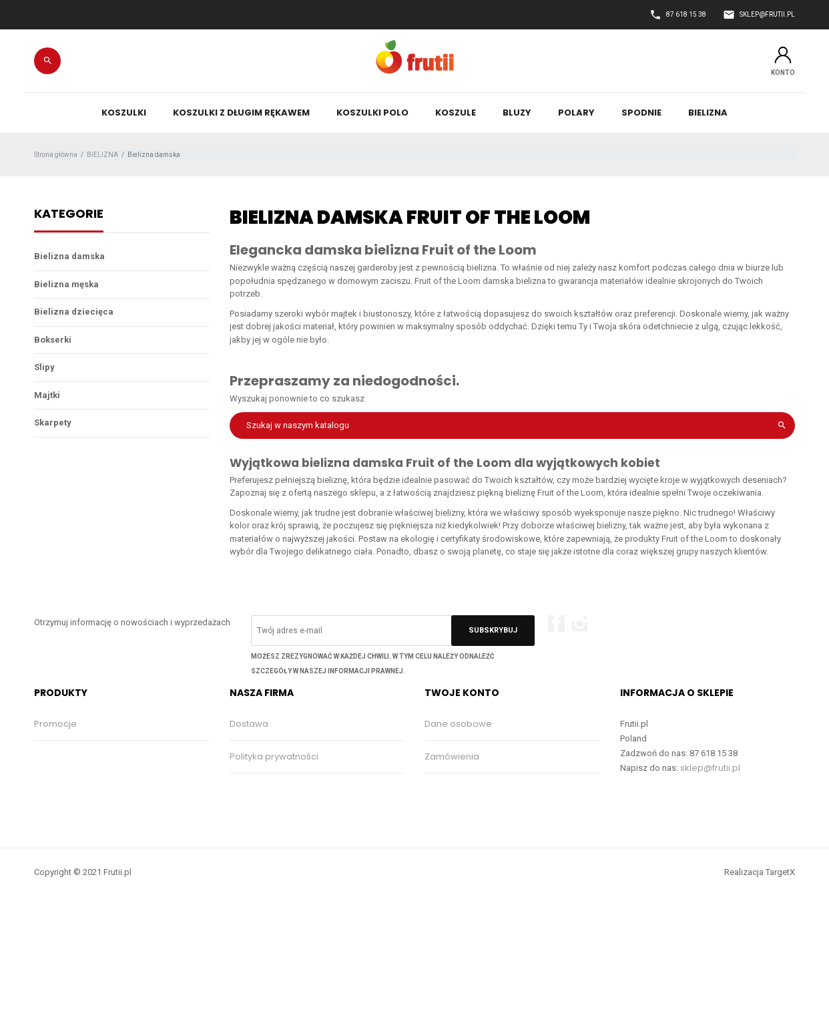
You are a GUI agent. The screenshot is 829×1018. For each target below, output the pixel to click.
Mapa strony (257, 854)
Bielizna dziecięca (73, 312)
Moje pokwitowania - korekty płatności (508, 789)
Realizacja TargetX (759, 944)
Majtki (47, 395)
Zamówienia (452, 756)
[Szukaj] (513, 425)
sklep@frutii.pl (710, 767)
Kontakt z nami (261, 822)
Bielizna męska (66, 284)
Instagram (579, 623)
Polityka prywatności (274, 756)
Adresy (440, 822)
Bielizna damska (69, 256)
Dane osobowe (458, 723)
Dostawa (249, 723)
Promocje (55, 723)
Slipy (44, 367)
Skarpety (52, 422)
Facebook (556, 623)
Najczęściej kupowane (83, 789)
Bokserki (52, 340)
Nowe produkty (67, 756)
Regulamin (253, 789)
